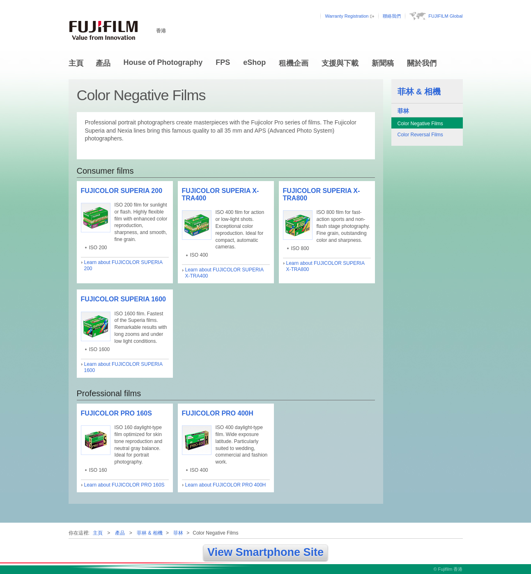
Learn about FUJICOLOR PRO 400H (225, 485)
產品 (103, 63)
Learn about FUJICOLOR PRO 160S (124, 485)
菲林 (403, 111)
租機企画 (293, 63)
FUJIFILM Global (445, 16)
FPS (223, 62)
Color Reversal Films (420, 135)
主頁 (76, 63)
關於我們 (422, 63)
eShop (254, 62)
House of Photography (163, 62)
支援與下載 (340, 63)
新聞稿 (383, 63)
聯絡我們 (392, 16)
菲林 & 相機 (419, 91)
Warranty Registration (346, 16)
